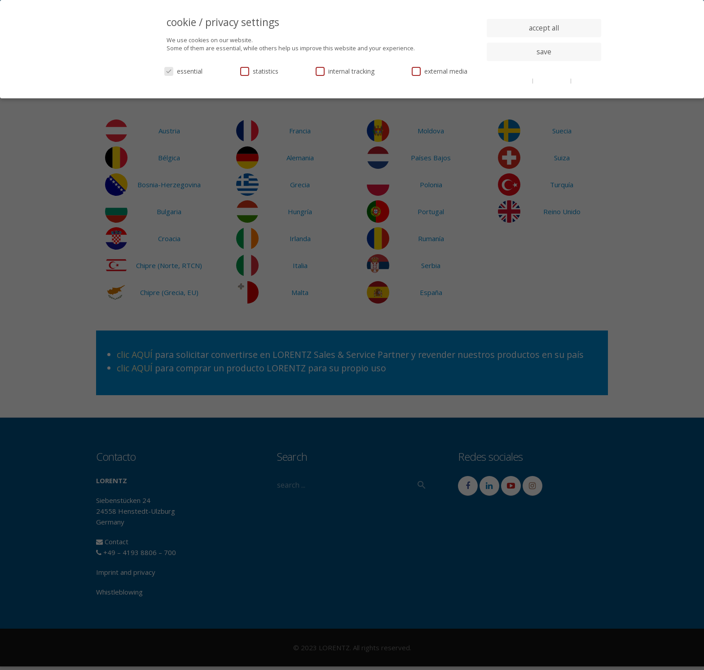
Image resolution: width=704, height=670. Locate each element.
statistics (259, 71)
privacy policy (552, 80)
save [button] (544, 52)
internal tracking (345, 71)
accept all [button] (544, 28)
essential (183, 71)
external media (439, 71)
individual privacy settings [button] (544, 69)
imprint (583, 80)
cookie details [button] (514, 80)
